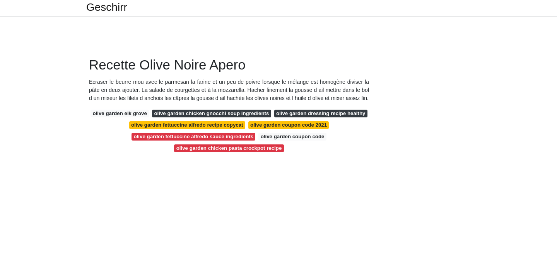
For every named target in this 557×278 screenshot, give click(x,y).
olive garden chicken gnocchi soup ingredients (211, 113)
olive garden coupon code (293, 136)
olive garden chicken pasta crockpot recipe (229, 148)
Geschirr (106, 7)
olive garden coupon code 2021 (288, 125)
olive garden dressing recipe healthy (321, 113)
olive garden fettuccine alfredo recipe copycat (187, 125)
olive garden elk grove (119, 113)
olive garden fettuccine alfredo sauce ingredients (194, 136)
